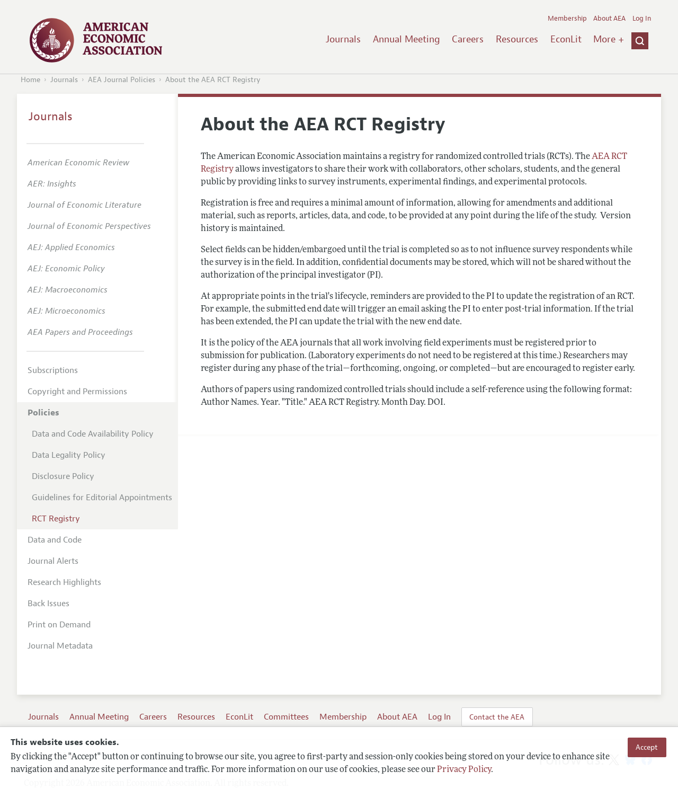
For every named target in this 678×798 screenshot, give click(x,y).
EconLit (566, 39)
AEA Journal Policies (121, 79)
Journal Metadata (60, 646)
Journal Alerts (53, 561)
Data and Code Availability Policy (93, 434)
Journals (343, 39)
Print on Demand (59, 624)
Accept (647, 747)
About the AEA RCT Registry (213, 79)
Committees (286, 717)
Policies (43, 412)
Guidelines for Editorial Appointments (102, 497)
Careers (468, 39)
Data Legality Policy (68, 455)
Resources (517, 39)
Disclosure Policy (63, 476)
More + (608, 39)
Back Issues (48, 603)
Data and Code (55, 540)
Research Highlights (64, 582)
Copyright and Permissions (77, 391)
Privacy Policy (464, 770)
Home (30, 79)
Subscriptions (53, 370)
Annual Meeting (406, 39)
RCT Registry (56, 518)
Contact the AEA (496, 717)
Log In (641, 18)
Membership (567, 18)
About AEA (609, 18)
